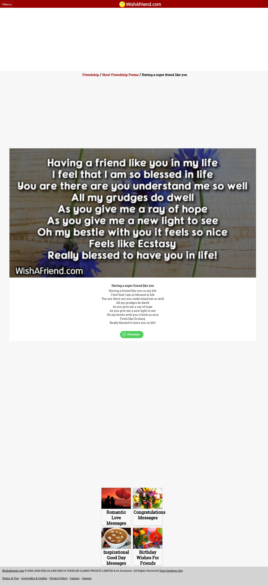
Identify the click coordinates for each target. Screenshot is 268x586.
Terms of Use (10, 578)
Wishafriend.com (13, 571)
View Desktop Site (171, 571)
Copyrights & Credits (34, 578)
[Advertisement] (134, 39)
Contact (75, 578)
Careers (87, 578)
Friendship (90, 75)
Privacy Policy (58, 578)
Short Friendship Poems (120, 75)
